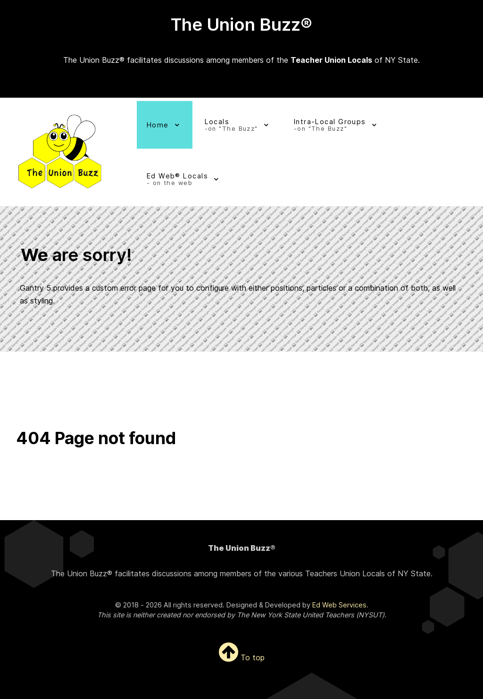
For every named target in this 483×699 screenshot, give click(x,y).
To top (242, 657)
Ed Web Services (339, 605)
